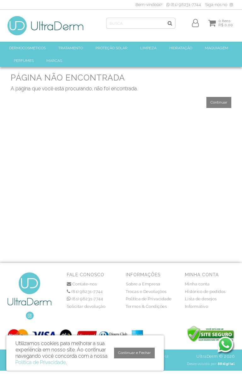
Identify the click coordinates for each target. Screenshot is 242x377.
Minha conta (197, 284)
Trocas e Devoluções (146, 291)
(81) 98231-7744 (183, 4)
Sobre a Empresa (143, 284)
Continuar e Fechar (134, 352)
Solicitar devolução (86, 306)
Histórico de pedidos (205, 291)
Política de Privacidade (149, 298)
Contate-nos (82, 284)
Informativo (196, 306)
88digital (226, 364)
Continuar (218, 102)
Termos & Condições (146, 306)
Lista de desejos (201, 298)
